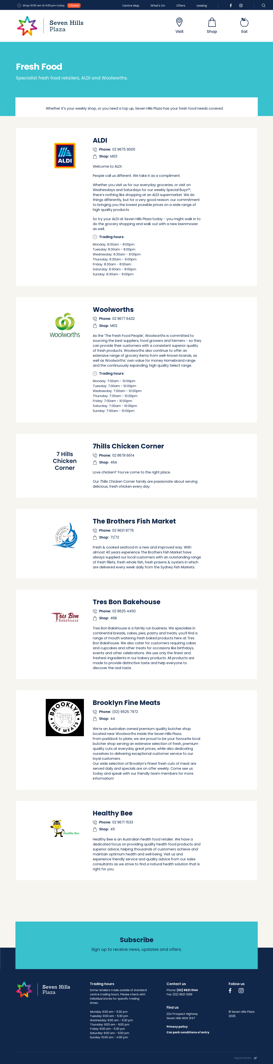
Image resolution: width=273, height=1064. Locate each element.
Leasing (202, 6)
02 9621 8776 (123, 530)
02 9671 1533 (122, 822)
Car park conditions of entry (188, 1032)
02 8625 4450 (124, 611)
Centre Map (130, 6)
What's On (158, 6)
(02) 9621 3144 (187, 990)
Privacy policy (177, 1027)
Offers (180, 6)
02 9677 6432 (123, 318)
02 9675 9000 (123, 149)
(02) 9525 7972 (125, 711)
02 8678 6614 (123, 455)
